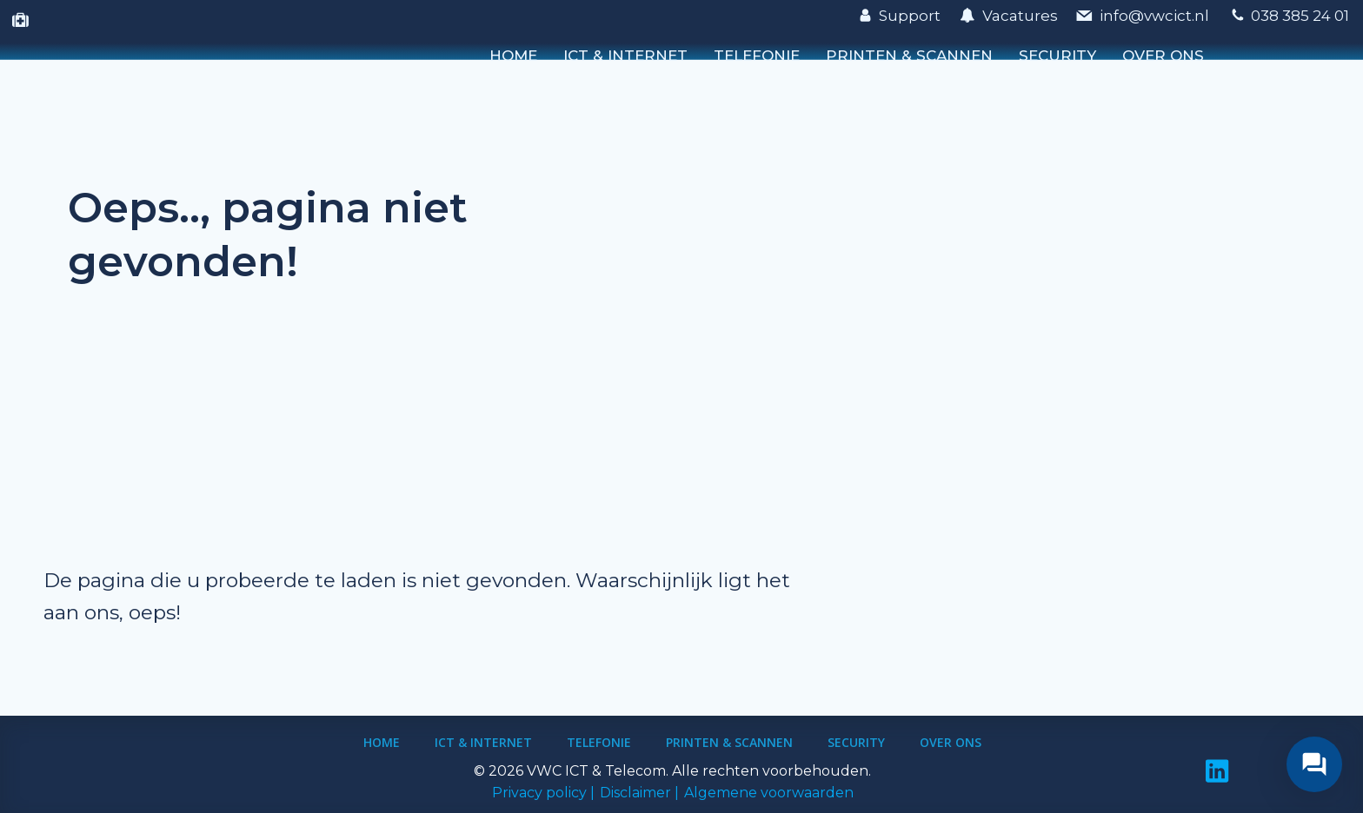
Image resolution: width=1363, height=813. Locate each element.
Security (1057, 55)
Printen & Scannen (909, 55)
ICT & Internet (625, 55)
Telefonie (757, 55)
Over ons (1163, 55)
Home (513, 55)
